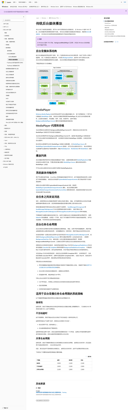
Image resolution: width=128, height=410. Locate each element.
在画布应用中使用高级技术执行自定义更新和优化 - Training (51, 392)
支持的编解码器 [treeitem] (10, 107)
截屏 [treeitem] (7, 116)
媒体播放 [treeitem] (9, 50)
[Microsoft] (3, 2)
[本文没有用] (118, 42)
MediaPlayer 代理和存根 (111, 25)
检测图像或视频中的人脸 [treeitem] (12, 68)
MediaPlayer (108, 23)
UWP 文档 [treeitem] (5, 23)
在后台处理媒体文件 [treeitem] (11, 92)
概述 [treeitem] (6, 32)
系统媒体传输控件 (109, 29)
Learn (37, 18)
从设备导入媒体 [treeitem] (10, 101)
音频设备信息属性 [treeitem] (10, 80)
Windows (44, 18)
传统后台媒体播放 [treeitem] (13, 59)
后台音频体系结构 (109, 21)
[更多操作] (90, 18)
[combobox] (13, 20)
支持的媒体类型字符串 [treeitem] (11, 113)
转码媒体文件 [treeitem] (9, 89)
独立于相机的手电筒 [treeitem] (11, 104)
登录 (125, 2)
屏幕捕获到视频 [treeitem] (10, 119)
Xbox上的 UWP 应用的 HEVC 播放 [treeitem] (14, 122)
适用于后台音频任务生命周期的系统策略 (115, 36)
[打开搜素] (121, 2)
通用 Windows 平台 (54, 18)
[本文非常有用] (116, 42)
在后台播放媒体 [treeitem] (12, 56)
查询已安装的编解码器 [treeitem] (11, 110)
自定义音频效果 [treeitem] (10, 74)
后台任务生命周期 (109, 34)
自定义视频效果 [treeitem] (10, 71)
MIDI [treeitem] (7, 98)
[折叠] (23, 16)
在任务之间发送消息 (110, 32)
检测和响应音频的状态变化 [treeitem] (13, 83)
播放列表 (107, 27)
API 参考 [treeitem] (5, 167)
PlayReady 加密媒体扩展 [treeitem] (13, 65)
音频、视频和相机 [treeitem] (10, 41)
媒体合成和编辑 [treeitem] (10, 77)
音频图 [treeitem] (7, 95)
